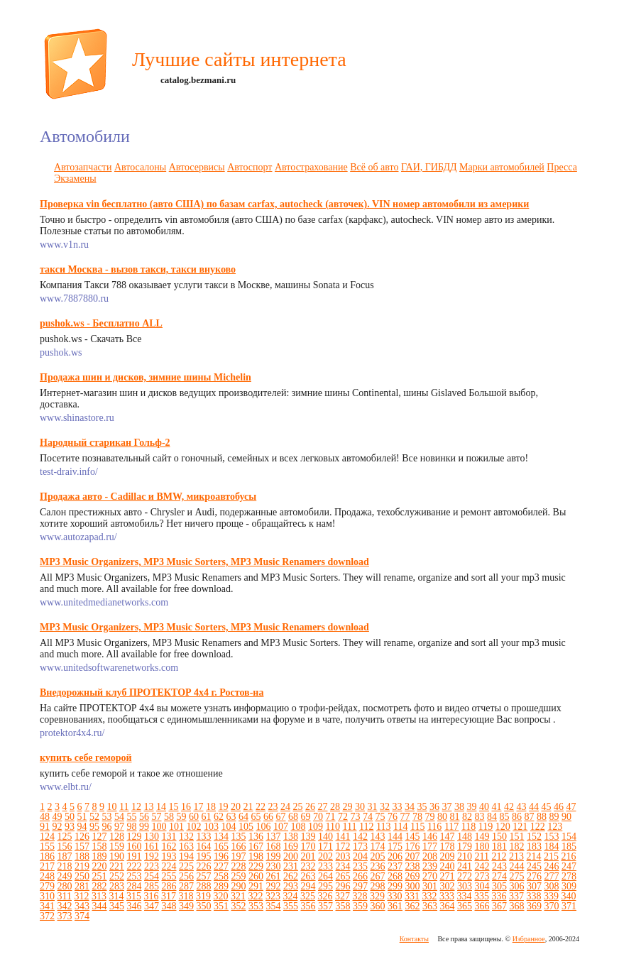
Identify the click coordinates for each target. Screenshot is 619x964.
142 (360, 836)
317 (168, 896)
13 (148, 806)
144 (395, 836)
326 (324, 896)
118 (468, 826)
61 (207, 816)
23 (273, 806)
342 (64, 906)
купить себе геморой (86, 757)
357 (325, 906)
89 (554, 816)
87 (530, 816)
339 (551, 896)
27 (322, 806)
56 (144, 816)
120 (502, 826)
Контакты (414, 939)
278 (569, 876)
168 (273, 846)
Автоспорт (249, 167)
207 (412, 856)
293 (290, 886)
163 (186, 846)
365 (464, 906)
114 (400, 826)
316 (150, 896)
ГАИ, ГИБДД (429, 167)
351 (221, 906)
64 (243, 816)
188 (82, 856)
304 (482, 886)
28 (335, 806)
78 (417, 816)
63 (231, 816)
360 (378, 906)
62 (219, 816)
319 (203, 896)
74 (368, 816)
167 (255, 846)
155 (47, 846)
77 (405, 816)
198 (255, 856)
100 (159, 826)
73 (356, 816)
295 (325, 886)
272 (464, 876)
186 (47, 856)
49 (57, 816)
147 (447, 836)
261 (273, 876)
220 (99, 866)
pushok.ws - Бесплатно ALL (101, 323)
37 (446, 806)
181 (499, 846)
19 (223, 806)
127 (99, 836)
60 (194, 816)
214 (533, 856)
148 (464, 836)
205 (378, 856)
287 (186, 886)
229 (255, 866)
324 (290, 896)
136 (255, 836)
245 (534, 866)
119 (485, 826)
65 (256, 816)
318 (185, 896)
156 (64, 846)
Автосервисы (197, 167)
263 (308, 876)
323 (272, 896)
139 (308, 836)
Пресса (562, 167)
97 (119, 826)
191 (134, 856)
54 (119, 816)
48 (45, 816)
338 (533, 896)
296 (343, 886)
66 (268, 816)
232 (308, 866)
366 (482, 906)
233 (325, 866)
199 (273, 856)
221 (116, 866)
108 (298, 826)
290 (238, 886)
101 (176, 826)
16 (186, 806)
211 (482, 856)
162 (169, 846)
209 (447, 856)
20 (236, 806)
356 (308, 906)
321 (238, 896)
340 (568, 896)
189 (99, 856)
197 (238, 856)
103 (211, 826)
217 (47, 866)
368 (517, 906)
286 (169, 886)
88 (542, 816)
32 (385, 806)
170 (308, 846)
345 (116, 906)
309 (569, 886)
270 (429, 876)
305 (499, 886)
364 (447, 906)
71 (331, 816)
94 (82, 826)
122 (537, 826)
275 (517, 876)
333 (446, 896)
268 (395, 876)
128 (116, 836)
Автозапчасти (82, 167)
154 (569, 836)
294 (308, 886)
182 (517, 846)
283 (116, 886)
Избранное (529, 939)
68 (293, 816)
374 (82, 916)
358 (343, 906)
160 (134, 846)
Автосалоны (140, 167)
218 (64, 866)
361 (395, 906)
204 (360, 856)
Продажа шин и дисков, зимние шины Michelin (145, 377)
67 (281, 816)
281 (82, 886)
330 (394, 896)
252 (116, 876)
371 (569, 906)
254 (151, 876)
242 (482, 866)
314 (116, 896)
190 (116, 856)
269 (412, 876)
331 (412, 896)
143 (378, 836)
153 (551, 836)
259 (238, 876)
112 (366, 826)
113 (383, 826)
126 (82, 836)
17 (198, 806)
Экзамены (75, 178)
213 (516, 856)
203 (343, 856)
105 (246, 826)
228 (238, 866)
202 (325, 856)
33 (397, 806)
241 (464, 866)
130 (151, 836)
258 (221, 876)
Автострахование (311, 167)
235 (360, 866)
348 (169, 906)
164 (204, 846)
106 (263, 826)
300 (412, 886)
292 (273, 886)
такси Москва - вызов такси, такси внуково (138, 269)
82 (467, 816)
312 (81, 896)
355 (290, 906)
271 (447, 876)
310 (47, 896)
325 (307, 896)
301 (429, 886)
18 (211, 806)
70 (318, 816)
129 (134, 836)
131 (169, 836)
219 (82, 866)
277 (551, 876)
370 (551, 906)
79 (430, 816)
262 (290, 876)
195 (204, 856)
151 (517, 836)
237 (395, 866)
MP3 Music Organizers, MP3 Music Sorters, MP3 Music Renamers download (204, 562)
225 (186, 866)
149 (482, 836)
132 (186, 836)
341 (47, 906)
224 (169, 866)
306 (517, 886)
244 (517, 866)
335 (481, 896)
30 (360, 806)
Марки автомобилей (501, 167)
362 (412, 906)
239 (429, 866)
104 (228, 826)
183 (534, 846)
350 (204, 906)
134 (221, 836)
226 (204, 866)
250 (82, 876)
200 (290, 856)
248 (47, 876)
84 (492, 816)
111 (349, 826)
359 (360, 906)
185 (569, 846)
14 (161, 806)
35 (422, 806)
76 (393, 816)
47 (571, 806)
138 (290, 836)
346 (134, 906)
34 (410, 806)
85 (505, 816)
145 (412, 836)
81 (455, 816)
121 (520, 826)
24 (285, 806)
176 (412, 846)
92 (57, 826)
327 (342, 896)
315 (133, 896)
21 (248, 806)
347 (151, 906)
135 (238, 836)
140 (325, 836)
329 (377, 896)
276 (534, 876)
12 (136, 806)
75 (380, 816)
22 (260, 806)
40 (484, 806)
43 (521, 806)
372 (47, 916)
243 (499, 866)
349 (186, 906)
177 (429, 846)
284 (134, 886)
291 (255, 886)
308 (551, 886)
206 (395, 856)
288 (204, 886)
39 (471, 806)
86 (517, 816)
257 (204, 876)
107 (280, 826)
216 (568, 856)
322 (255, 896)
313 (99, 896)
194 (186, 856)
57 (157, 816)
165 (221, 846)
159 (116, 846)
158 (99, 846)
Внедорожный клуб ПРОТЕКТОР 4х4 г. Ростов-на (151, 692)
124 (47, 836)
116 (434, 826)
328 (359, 896)
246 (551, 866)
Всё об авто (374, 167)
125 (64, 836)
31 (372, 806)
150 (499, 836)
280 (64, 886)
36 (434, 806)
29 (347, 806)
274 (499, 876)
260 (255, 876)
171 (325, 846)
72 (343, 816)
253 (134, 876)
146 (429, 836)
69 (306, 816)
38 (459, 806)
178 (447, 846)
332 (429, 896)
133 (204, 836)
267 (378, 876)
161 (151, 846)
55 (132, 816)
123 (554, 826)
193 (169, 856)
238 (412, 866)
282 (99, 886)
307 (534, 886)
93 (70, 826)
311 (64, 896)
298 (378, 886)
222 (134, 866)
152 (534, 836)
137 (273, 836)
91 (45, 826)
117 (451, 826)
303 (464, 886)
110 (333, 826)
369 (534, 906)
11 (123, 806)
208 (429, 856)
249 (64, 876)
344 (99, 906)
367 (499, 906)
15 (173, 806)
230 (273, 866)
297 (360, 886)
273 (482, 876)
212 (498, 856)
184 (551, 846)
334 (463, 896)
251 (99, 876)
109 (315, 826)
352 (238, 906)
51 (82, 816)
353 (255, 906)
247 (569, 866)
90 (566, 816)
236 (378, 866)
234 (343, 866)
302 (447, 886)
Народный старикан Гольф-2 (105, 442)
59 (182, 816)
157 (82, 846)
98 (132, 826)
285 (151, 886)
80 (442, 816)
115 (417, 826)
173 (360, 846)
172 (343, 846)
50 (70, 816)
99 (144, 826)
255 (169, 876)
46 (559, 806)
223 (151, 866)
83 (480, 816)
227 (221, 866)
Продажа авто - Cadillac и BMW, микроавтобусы (148, 496)
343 (82, 906)
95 (94, 826)
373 (64, 916)
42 (509, 806)
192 (151, 856)
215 (551, 856)
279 (47, 886)
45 (546, 806)
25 (297, 806)
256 (186, 876)
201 (308, 856)
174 (378, 846)
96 (107, 826)
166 (238, 846)
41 (496, 806)
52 (94, 816)
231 (290, 866)
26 (310, 806)
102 (194, 826)
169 (290, 846)
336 (498, 896)
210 (464, 856)
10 (112, 806)
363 (429, 906)
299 (395, 886)
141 (343, 836)
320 (220, 896)
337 (516, 896)
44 (534, 806)
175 (395, 846)
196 (221, 856)
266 (360, 876)
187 (64, 856)
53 (107, 816)
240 (447, 866)
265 (343, 876)
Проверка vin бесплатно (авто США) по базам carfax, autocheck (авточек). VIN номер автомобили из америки (284, 204)
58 (169, 816)
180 (482, 846)
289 (221, 886)
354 (273, 906)
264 (325, 876)
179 (464, 846)
